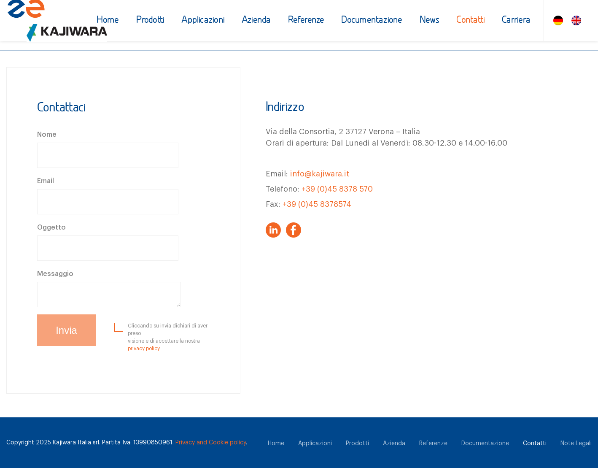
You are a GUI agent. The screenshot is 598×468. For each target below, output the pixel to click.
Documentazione (371, 20)
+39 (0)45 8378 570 (337, 189)
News (430, 20)
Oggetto (51, 227)
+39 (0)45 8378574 (317, 204)
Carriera (516, 20)
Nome (47, 134)
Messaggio (55, 274)
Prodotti (150, 20)
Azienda (256, 20)
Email (45, 181)
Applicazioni (203, 20)
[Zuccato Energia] (48, 23)
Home (108, 20)
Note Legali (576, 443)
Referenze (306, 20)
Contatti (470, 20)
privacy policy (144, 348)
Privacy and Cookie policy (210, 443)
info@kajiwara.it (319, 174)
